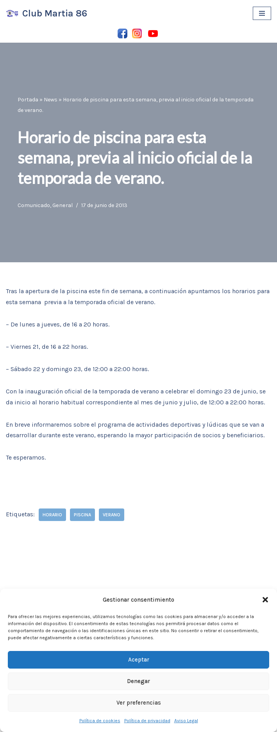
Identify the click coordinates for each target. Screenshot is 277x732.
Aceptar (138, 659)
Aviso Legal (186, 720)
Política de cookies (99, 720)
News (50, 99)
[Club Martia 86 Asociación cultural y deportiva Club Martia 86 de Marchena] (46, 13)
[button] (265, 600)
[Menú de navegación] (262, 13)
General (62, 205)
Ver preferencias (138, 702)
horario (52, 514)
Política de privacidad (147, 720)
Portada (28, 99)
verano (111, 514)
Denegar (138, 681)
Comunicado (34, 205)
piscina (82, 514)
